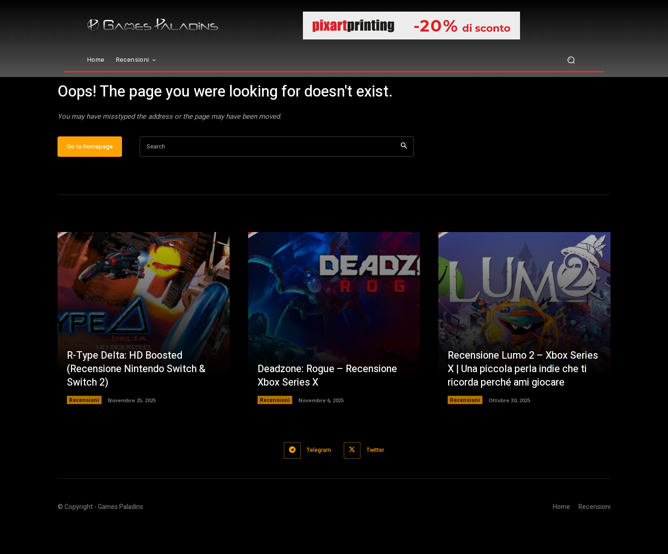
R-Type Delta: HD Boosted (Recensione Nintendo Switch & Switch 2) (138, 396)
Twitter (377, 477)
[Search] (404, 174)
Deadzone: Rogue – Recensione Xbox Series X (329, 403)
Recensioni (84, 427)
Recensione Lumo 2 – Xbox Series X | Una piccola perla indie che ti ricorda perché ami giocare (522, 396)
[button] (571, 60)
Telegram (317, 477)
